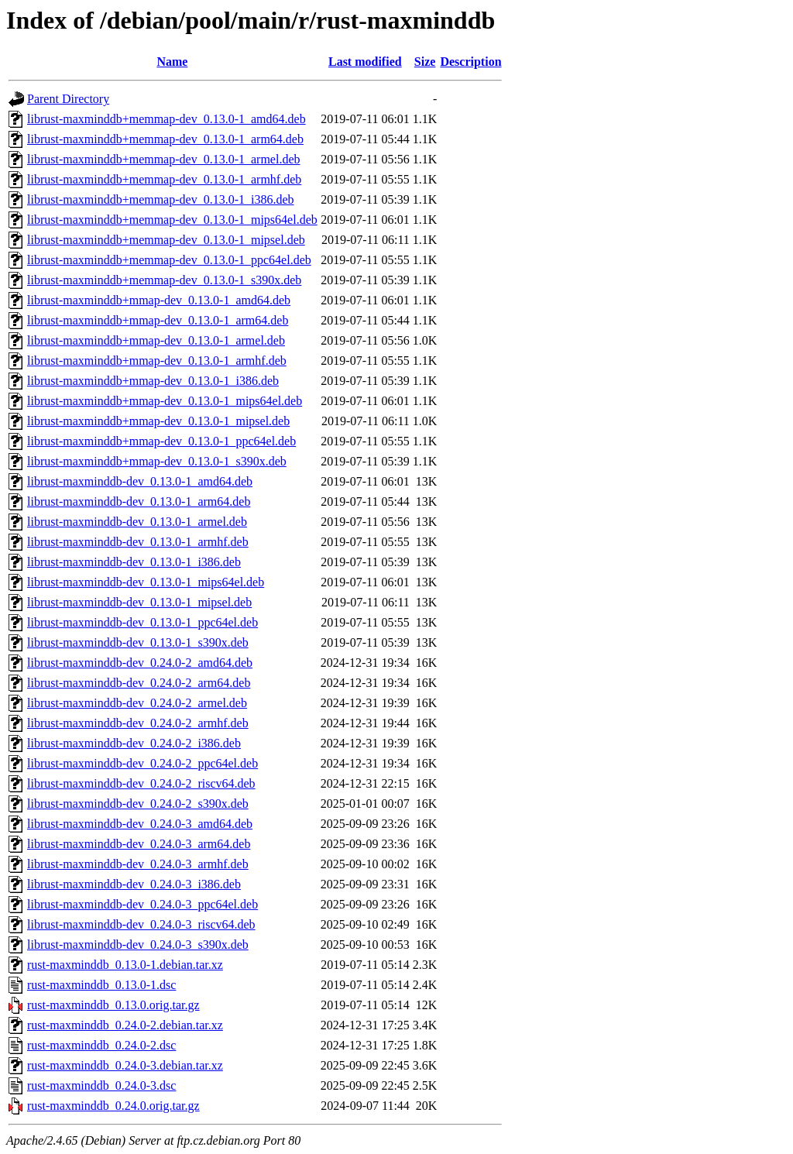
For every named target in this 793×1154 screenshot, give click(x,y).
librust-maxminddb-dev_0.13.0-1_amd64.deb (139, 481)
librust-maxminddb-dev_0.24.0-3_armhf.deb (138, 864)
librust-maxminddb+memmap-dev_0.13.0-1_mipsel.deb (166, 239)
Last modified (365, 61)
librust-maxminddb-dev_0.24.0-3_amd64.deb (139, 823)
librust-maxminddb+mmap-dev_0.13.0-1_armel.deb (156, 340)
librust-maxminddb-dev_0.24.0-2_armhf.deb (138, 723)
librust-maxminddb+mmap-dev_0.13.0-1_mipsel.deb (158, 421)
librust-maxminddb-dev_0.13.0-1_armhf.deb (138, 541)
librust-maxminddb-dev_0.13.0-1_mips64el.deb (145, 582)
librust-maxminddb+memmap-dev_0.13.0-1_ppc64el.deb (169, 259)
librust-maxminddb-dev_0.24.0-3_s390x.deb (138, 944)
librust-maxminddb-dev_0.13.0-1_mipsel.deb (139, 602)
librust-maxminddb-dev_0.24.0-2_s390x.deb (138, 803)
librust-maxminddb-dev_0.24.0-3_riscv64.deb (141, 924)
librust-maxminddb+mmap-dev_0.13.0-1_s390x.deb (157, 461)
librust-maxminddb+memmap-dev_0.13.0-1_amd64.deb (166, 118)
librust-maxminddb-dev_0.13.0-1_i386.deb (134, 561)
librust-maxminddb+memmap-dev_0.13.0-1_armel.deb (163, 159)
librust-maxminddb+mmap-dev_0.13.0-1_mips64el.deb (164, 400)
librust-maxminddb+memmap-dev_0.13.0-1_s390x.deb (164, 280)
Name (171, 61)
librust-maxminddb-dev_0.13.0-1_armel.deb (137, 521)
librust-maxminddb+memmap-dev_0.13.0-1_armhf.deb (164, 179)
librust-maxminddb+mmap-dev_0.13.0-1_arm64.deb (157, 320)
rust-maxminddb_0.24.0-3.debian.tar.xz (125, 1065)
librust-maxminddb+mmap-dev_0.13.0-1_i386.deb (153, 380)
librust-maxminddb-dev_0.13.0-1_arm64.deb (138, 501)
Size (425, 61)
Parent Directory (68, 98)
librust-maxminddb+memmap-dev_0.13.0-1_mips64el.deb (172, 219)
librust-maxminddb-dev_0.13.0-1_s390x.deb (138, 642)
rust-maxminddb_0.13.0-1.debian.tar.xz (125, 964)
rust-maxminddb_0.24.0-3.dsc (101, 1085)
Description (470, 61)
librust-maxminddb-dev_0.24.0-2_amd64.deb (139, 662)
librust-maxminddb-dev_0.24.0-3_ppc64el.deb (142, 904)
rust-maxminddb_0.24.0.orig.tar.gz (113, 1105)
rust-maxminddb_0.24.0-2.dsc (101, 1045)
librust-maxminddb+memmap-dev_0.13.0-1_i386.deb (160, 199)
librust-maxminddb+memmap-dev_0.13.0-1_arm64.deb (165, 139)
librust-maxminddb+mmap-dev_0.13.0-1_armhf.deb (157, 360)
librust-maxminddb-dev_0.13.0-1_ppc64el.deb (142, 622)
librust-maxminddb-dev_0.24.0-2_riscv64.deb (141, 783)
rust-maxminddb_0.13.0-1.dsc (101, 984)
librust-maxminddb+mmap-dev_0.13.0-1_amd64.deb (158, 300)
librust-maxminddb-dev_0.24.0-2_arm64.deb (138, 682)
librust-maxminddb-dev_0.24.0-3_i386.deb (134, 884)
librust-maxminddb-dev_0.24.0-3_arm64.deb (138, 843)
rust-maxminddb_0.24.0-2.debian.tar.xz (125, 1025)
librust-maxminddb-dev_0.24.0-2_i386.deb (134, 743)
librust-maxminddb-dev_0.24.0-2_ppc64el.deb (142, 763)
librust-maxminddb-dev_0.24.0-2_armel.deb (137, 702)
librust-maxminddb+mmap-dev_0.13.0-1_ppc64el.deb (161, 441)
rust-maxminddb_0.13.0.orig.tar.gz (113, 1004)
